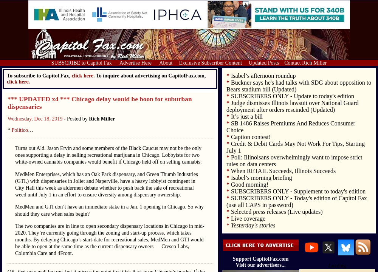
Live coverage (248, 218)
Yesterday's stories (253, 225)
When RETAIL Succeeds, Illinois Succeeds (283, 171)
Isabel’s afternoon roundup (263, 76)
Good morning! (249, 184)
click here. (18, 82)
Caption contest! (251, 137)
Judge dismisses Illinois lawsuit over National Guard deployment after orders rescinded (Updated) (292, 106)
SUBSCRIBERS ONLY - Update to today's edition (292, 96)
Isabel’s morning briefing (261, 178)
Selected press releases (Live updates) (277, 212)
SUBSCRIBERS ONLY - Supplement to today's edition (298, 191)
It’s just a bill (247, 116)
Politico (20, 130)
